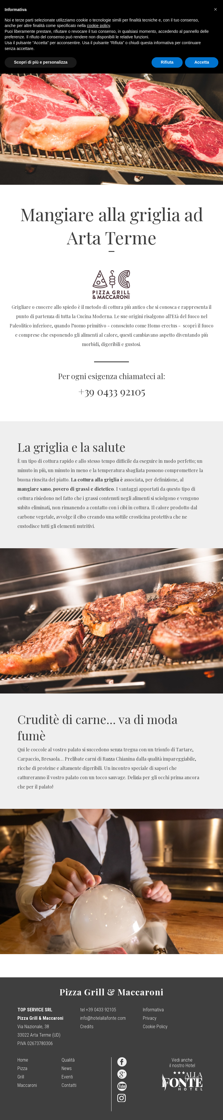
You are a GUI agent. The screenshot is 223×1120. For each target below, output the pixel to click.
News (67, 1068)
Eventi (67, 1077)
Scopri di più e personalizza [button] (40, 62)
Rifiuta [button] (167, 62)
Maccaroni (27, 1085)
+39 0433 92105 (111, 391)
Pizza (22, 1068)
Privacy (150, 1018)
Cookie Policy (155, 1026)
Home (22, 1060)
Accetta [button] (201, 62)
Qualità (68, 1060)
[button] (215, 9)
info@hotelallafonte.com (103, 1018)
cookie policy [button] (98, 25)
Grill (20, 1077)
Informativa (153, 1010)
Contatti (69, 1085)
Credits (86, 1026)
